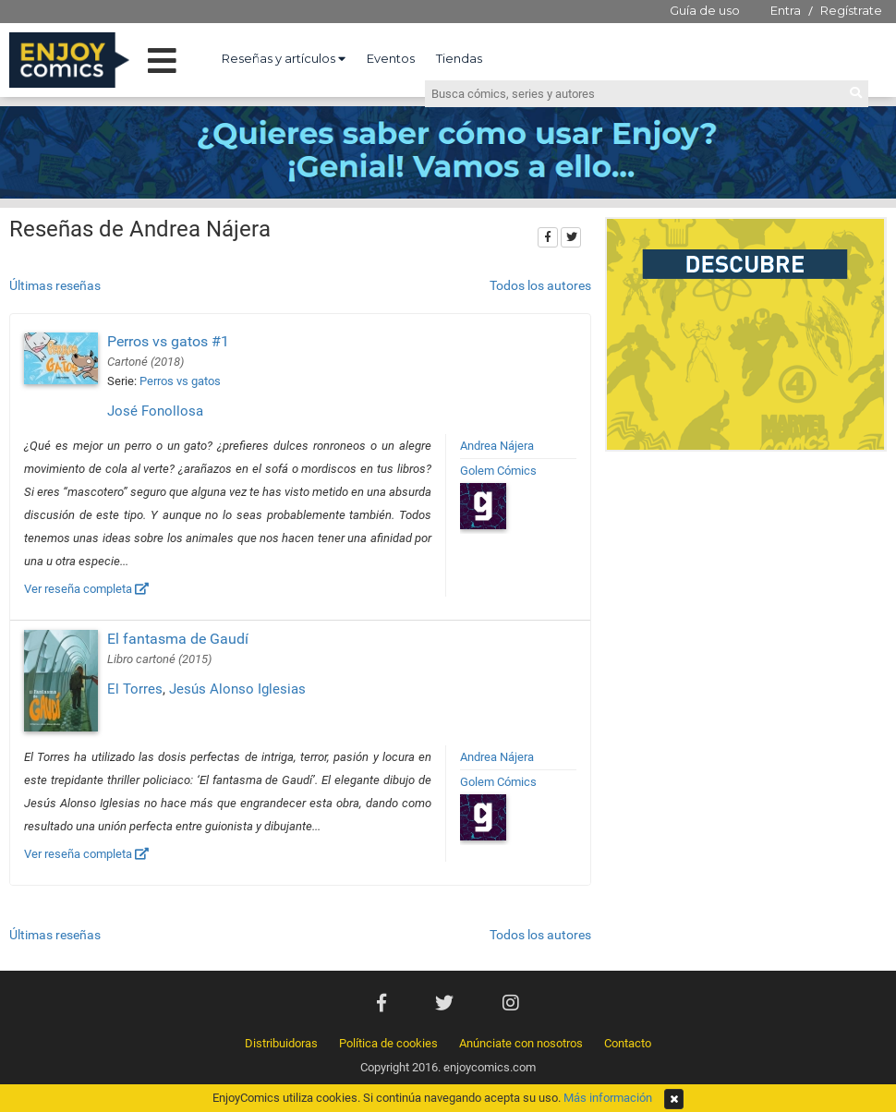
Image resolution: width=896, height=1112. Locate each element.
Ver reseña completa (86, 589)
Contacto (627, 1043)
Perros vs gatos (180, 381)
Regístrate (851, 10)
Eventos (391, 58)
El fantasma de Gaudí (177, 638)
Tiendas (459, 58)
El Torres (135, 689)
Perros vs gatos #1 (168, 341)
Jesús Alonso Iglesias (237, 689)
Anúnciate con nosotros (521, 1043)
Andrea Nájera (497, 446)
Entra (785, 10)
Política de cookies (388, 1043)
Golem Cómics (498, 470)
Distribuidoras (281, 1043)
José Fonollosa (155, 411)
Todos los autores (540, 285)
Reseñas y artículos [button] (283, 58)
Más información (607, 1098)
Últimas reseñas (55, 285)
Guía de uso (705, 10)
